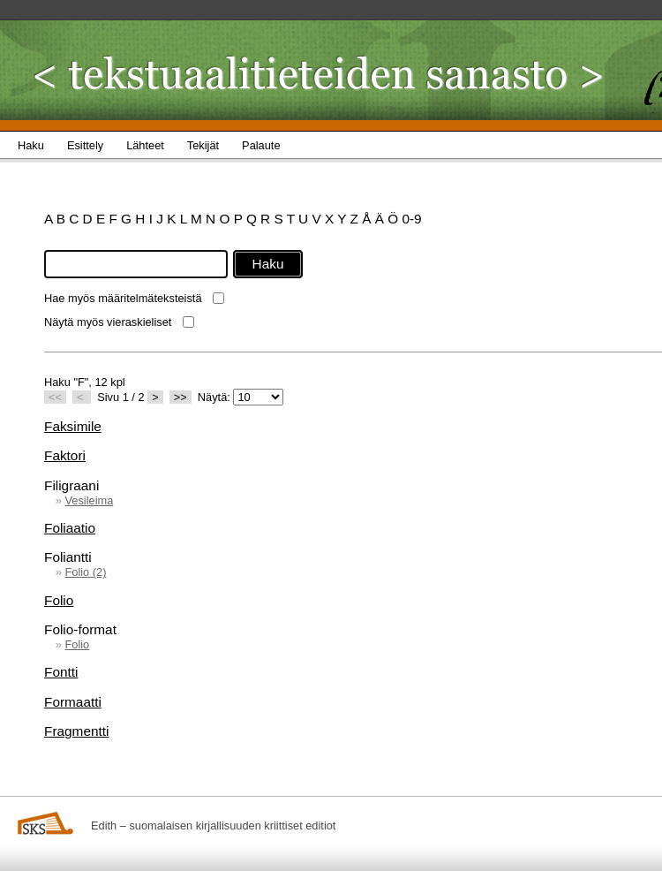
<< (55, 397)
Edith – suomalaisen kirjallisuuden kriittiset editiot (213, 825)
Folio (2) (85, 572)
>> (180, 397)
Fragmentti (76, 730)
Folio (58, 600)
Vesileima (88, 500)
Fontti (61, 671)
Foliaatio (69, 527)
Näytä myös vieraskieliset (107, 322)
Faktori (65, 455)
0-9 (411, 218)
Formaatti (73, 701)
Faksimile (73, 426)
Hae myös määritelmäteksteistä (123, 298)
